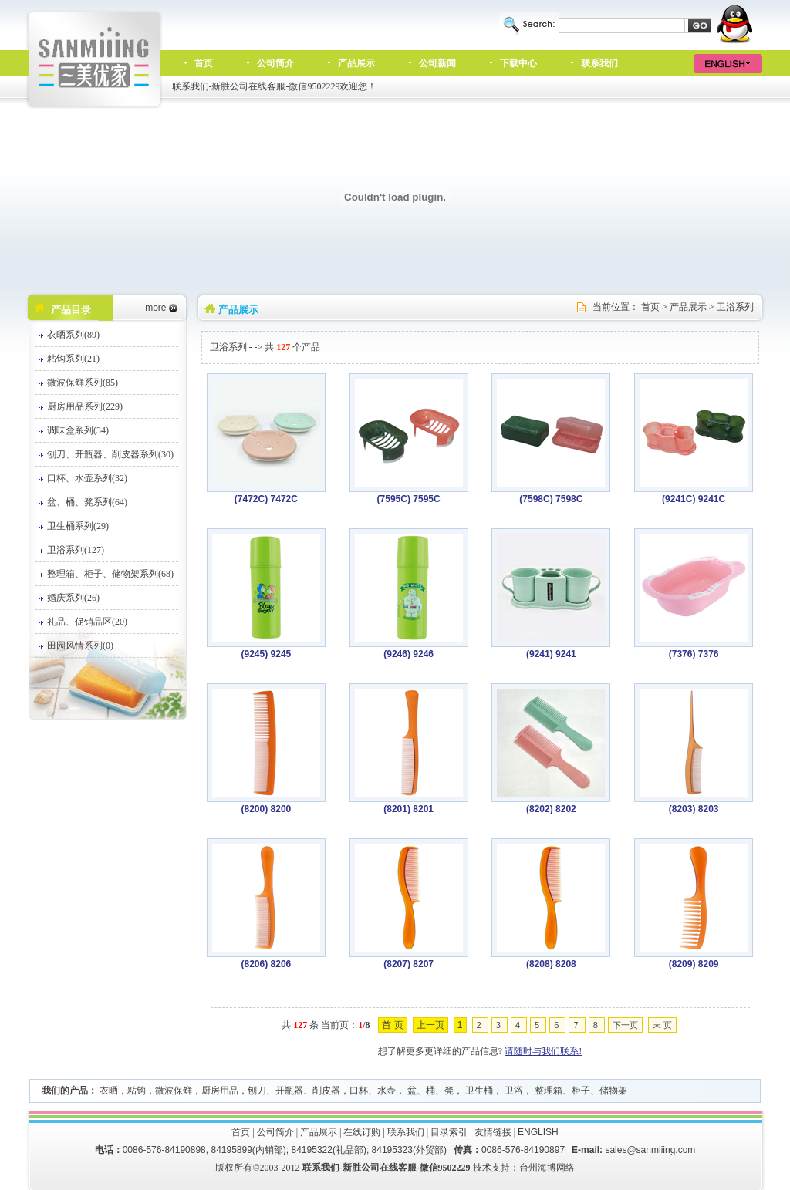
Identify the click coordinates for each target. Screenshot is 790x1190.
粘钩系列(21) (73, 358)
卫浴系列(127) (75, 549)
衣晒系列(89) (73, 334)
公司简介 (275, 63)
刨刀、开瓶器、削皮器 (294, 1090)
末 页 (662, 1025)
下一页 (625, 1025)
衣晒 (109, 1090)
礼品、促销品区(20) (87, 621)
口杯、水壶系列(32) (87, 478)
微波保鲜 (173, 1090)
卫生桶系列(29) (78, 526)
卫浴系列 (735, 307)
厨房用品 (219, 1090)
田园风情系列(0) (80, 645)
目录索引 (449, 1132)
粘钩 (136, 1090)
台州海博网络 (547, 1167)
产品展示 (356, 63)
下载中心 (518, 63)
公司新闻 (437, 63)
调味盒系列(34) (78, 430)
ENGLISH (538, 1132)
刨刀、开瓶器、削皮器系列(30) (110, 454)
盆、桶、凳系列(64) (87, 502)
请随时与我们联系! (543, 1051)
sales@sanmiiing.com (650, 1149)
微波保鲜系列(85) (82, 382)
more (155, 307)
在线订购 (361, 1132)
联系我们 (599, 63)
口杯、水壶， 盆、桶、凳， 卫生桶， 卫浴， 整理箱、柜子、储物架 (488, 1090)
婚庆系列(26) (73, 597)
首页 (203, 63)
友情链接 (492, 1132)
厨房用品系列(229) (85, 406)
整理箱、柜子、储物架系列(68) (110, 573)
